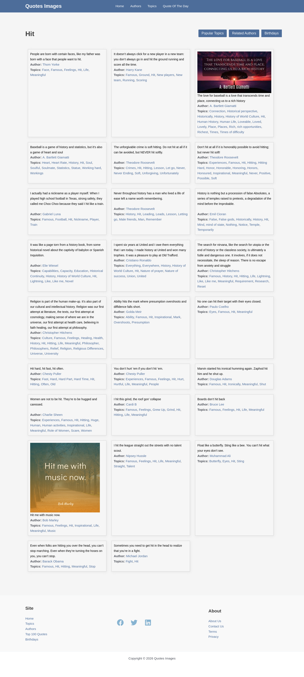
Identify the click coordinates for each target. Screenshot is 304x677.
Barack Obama (53, 561)
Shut (262, 384)
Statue (75, 168)
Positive (264, 173)
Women (86, 430)
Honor (210, 168)
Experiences (218, 162)
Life (85, 70)
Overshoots (122, 322)
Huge (94, 420)
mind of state (215, 224)
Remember (154, 219)
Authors (135, 6)
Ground (144, 75)
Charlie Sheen (52, 414)
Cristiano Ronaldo (138, 260)
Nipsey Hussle (136, 456)
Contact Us (216, 626)
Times (214, 132)
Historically (204, 116)
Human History (207, 121)
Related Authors (244, 33)
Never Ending (123, 173)
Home (119, 6)
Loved (256, 121)
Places (222, 126)
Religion (66, 348)
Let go (170, 168)
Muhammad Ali (220, 456)
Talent (130, 466)
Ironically (234, 384)
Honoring (239, 168)
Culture (47, 338)
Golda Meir (133, 312)
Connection (217, 111)
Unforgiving (150, 173)
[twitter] (137, 622)
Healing (86, 338)
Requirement (244, 281)
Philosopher (90, 343)
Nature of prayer (151, 271)
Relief (54, 348)
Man (141, 219)
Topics (152, 6)
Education (81, 271)
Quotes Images (43, 6)
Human (35, 425)
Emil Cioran (218, 214)
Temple (254, 224)
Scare (75, 430)
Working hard (91, 168)
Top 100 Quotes (36, 634)
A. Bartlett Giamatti (223, 106)
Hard (53, 379)
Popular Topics (213, 33)
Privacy (213, 636)
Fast (45, 379)
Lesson (159, 168)
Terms (212, 631)
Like (48, 281)
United (141, 276)
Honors (252, 168)
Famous (56, 70)
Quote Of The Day (175, 6)
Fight (129, 561)
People (154, 384)
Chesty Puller (51, 374)
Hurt (180, 379)
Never (180, 168)
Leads (160, 214)
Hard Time (81, 379)
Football (60, 219)
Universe (36, 353)
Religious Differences (88, 348)
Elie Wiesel (50, 265)
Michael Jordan (137, 556)
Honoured (204, 173)
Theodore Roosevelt (140, 162)
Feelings (70, 70)
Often (45, 384)
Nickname (81, 219)
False (213, 219)
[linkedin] (149, 622)
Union (131, 276)
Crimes (131, 168)
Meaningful (38, 75)
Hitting (147, 168)
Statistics (63, 168)
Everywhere (150, 265)
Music (52, 530)
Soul (89, 162)
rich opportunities (249, 126)
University (51, 353)
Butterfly (215, 461)
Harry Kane (134, 70)
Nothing (231, 224)
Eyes (212, 312)
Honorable (223, 168)
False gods (226, 219)
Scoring (141, 80)
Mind (200, 224)
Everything (133, 265)
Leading (148, 214)
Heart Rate (59, 162)
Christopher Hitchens (224, 271)
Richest (202, 132)
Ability (130, 317)
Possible (203, 178)
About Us (214, 621)
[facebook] (123, 622)
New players (165, 75)
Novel (69, 281)
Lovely (201, 126)
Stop (92, 566)
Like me (58, 281)
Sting (240, 461)
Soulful (35, 168)
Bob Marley (50, 520)
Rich (232, 126)
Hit (80, 70)
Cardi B (131, 404)
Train (33, 224)
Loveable (244, 121)
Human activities (53, 425)
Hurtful (118, 384)
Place (212, 126)
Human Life (228, 121)
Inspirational (221, 173)
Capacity (66, 271)
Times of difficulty (232, 132)
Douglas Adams (221, 379)
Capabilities (50, 271)
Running (128, 80)
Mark (176, 317)
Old (52, 384)
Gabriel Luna (51, 214)
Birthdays (272, 33)
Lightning (36, 281)
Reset (201, 286)
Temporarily (205, 229)
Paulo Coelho (219, 306)
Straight (119, 466)
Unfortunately (169, 173)
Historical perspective (242, 111)
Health (98, 338)
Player (94, 219)
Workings (36, 173)
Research (262, 281)
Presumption (140, 322)
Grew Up (159, 409)
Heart (46, 162)
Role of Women (58, 430)
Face (45, 70)
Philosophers (39, 348)
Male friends (127, 219)
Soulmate (48, 168)
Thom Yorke (50, 64)
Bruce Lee (217, 404)
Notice (243, 224)
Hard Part (65, 379)
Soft (137, 173)
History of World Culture (242, 116)
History (219, 116)
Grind (171, 409)
